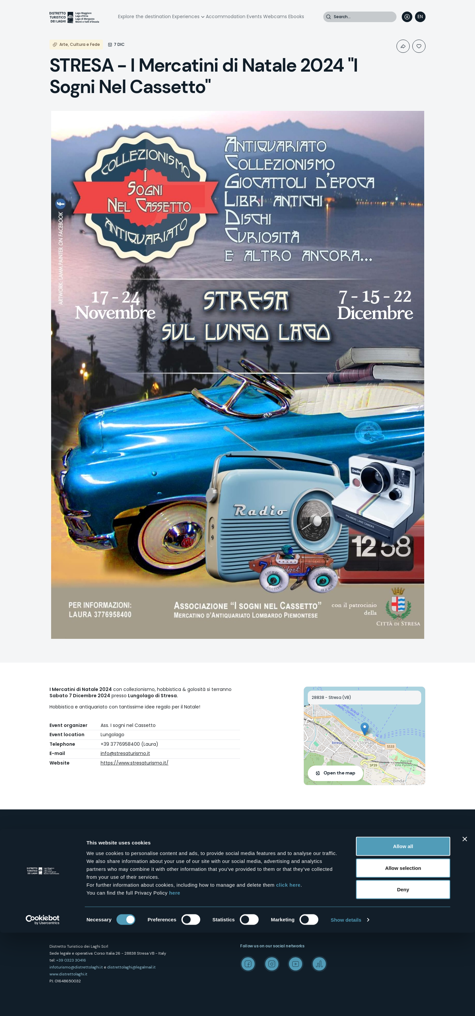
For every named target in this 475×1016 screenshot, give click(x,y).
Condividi (403, 46)
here (174, 975)
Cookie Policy (158, 879)
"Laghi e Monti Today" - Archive (366, 867)
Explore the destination (144, 16)
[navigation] (420, 17)
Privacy (152, 867)
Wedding (344, 844)
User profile (407, 17)
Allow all (403, 929)
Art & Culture (252, 844)
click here (288, 967)
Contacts (154, 856)
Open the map (339, 773)
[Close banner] (464, 922)
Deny (403, 972)
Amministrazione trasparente (174, 891)
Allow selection (403, 951)
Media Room (348, 856)
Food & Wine (252, 867)
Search (328, 17)
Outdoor (248, 832)
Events (254, 16)
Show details (346, 1003)
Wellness (249, 856)
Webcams (275, 16)
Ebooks (296, 16)
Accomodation (255, 902)
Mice (339, 832)
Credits (342, 879)
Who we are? (158, 832)
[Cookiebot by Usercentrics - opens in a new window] (43, 1003)
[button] (365, 729)
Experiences (186, 16)
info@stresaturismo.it (125, 753)
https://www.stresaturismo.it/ (135, 763)
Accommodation (225, 16)
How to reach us (161, 844)
